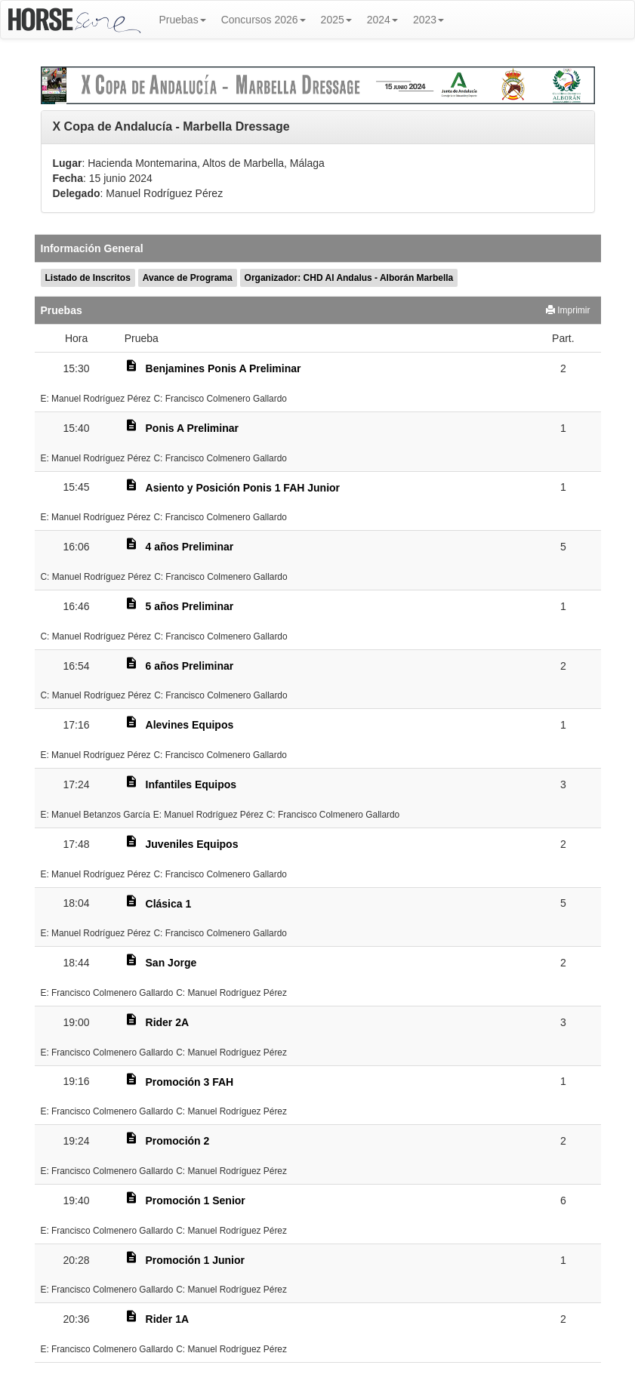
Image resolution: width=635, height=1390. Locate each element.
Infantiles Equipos (191, 784)
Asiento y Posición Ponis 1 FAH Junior (243, 488)
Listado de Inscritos (88, 278)
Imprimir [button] (568, 310)
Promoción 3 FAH (190, 1082)
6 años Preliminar (190, 666)
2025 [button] (336, 20)
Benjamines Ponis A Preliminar (223, 368)
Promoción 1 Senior (195, 1200)
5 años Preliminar (190, 606)
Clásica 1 (169, 904)
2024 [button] (382, 20)
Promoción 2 (178, 1141)
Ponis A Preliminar (192, 428)
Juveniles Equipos (192, 844)
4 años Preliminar (190, 547)
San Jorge (171, 963)
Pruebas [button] (182, 20)
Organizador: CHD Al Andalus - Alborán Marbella (349, 278)
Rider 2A (168, 1022)
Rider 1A (168, 1319)
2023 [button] (428, 20)
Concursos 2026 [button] (263, 20)
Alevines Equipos (190, 725)
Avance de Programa (188, 278)
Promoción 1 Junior (195, 1260)
